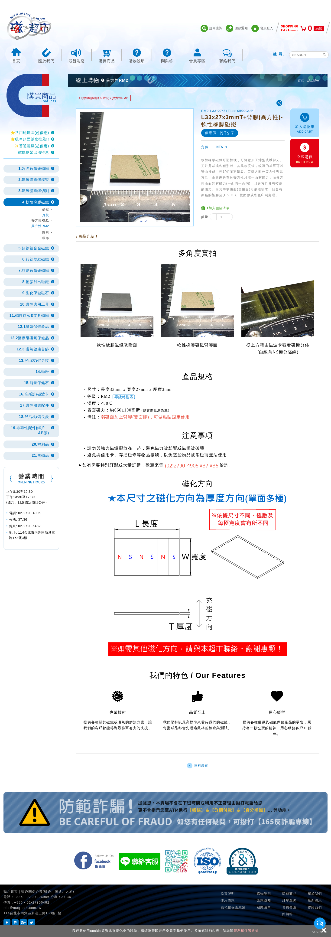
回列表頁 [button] (197, 765)
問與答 (167, 55)
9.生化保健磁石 (35, 293)
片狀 (45, 215)
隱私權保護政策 (246, 931)
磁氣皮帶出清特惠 (33, 152)
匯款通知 (237, 28)
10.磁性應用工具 (34, 304)
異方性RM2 (40, 226)
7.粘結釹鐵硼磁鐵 (33, 270)
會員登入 (262, 28)
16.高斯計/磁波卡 (34, 394)
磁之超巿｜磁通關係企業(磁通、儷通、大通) (38, 891)
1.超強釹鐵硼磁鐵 (33, 168)
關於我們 (46, 55)
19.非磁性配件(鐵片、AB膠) (30, 430)
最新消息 (76, 55)
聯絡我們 (227, 55)
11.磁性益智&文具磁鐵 (29, 315)
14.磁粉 (42, 372)
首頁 (16, 55)
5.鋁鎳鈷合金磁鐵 (33, 248)
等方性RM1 (40, 220)
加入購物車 (304, 123)
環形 (45, 238)
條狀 (45, 209)
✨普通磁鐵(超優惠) (31, 146)
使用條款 (228, 900)
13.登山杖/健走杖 (34, 360)
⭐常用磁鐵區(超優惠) (29, 133)
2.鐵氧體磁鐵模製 (33, 180)
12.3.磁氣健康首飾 (33, 349)
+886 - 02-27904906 (31, 897)
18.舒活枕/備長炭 (34, 417)
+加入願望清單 (215, 208)
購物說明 (137, 55)
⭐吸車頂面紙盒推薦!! (29, 139)
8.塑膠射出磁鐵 (35, 282)
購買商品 (107, 55)
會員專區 (197, 55)
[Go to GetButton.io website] (319, 932)
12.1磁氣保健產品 (33, 327)
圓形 (45, 233)
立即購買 (304, 153)
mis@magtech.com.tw (22, 908)
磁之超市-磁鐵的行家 (29, 26)
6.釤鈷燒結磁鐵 (35, 259)
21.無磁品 (40, 455)
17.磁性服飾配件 (34, 405)
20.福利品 (40, 444)
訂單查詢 (211, 28)
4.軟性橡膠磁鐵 (35, 202)
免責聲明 (228, 893)
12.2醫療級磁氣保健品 (29, 338)
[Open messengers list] (320, 923)
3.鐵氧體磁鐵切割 (33, 191)
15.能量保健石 (36, 383)
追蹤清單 (264, 907)
